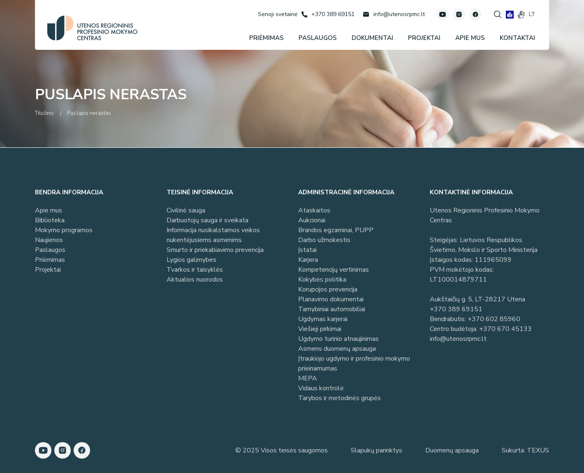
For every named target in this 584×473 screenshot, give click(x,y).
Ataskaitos (314, 210)
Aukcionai (311, 220)
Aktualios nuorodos (195, 279)
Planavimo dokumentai (331, 299)
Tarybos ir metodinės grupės (339, 398)
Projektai (48, 269)
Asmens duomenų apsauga (337, 348)
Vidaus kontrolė (321, 388)
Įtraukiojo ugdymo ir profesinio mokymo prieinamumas (354, 363)
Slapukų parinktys (376, 450)
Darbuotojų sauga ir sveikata (207, 220)
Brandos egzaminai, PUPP (335, 230)
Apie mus (48, 210)
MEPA (307, 378)
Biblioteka (50, 220)
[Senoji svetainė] (277, 14)
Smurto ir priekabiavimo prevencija (215, 249)
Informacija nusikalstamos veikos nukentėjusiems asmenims (213, 235)
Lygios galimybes (191, 259)
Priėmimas (50, 259)
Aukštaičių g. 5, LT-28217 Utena (477, 299)
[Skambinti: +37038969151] (328, 14)
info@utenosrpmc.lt (458, 338)
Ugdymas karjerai (323, 319)
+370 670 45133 (505, 328)
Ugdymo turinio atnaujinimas (338, 338)
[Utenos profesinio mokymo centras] (92, 28)
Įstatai (307, 249)
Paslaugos (50, 249)
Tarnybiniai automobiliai (331, 309)
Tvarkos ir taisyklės (195, 269)
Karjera (308, 259)
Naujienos (49, 240)
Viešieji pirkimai (319, 328)
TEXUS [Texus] (538, 450)
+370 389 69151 (456, 309)
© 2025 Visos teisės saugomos (281, 450)
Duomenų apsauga (452, 450)
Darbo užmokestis (324, 240)
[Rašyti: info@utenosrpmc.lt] (394, 14)
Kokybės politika (322, 279)
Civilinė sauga (186, 210)
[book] (510, 15)
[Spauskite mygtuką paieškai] (497, 14)
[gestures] (521, 15)
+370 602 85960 (494, 319)
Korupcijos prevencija (327, 289)
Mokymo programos (64, 230)
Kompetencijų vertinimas (333, 269)
